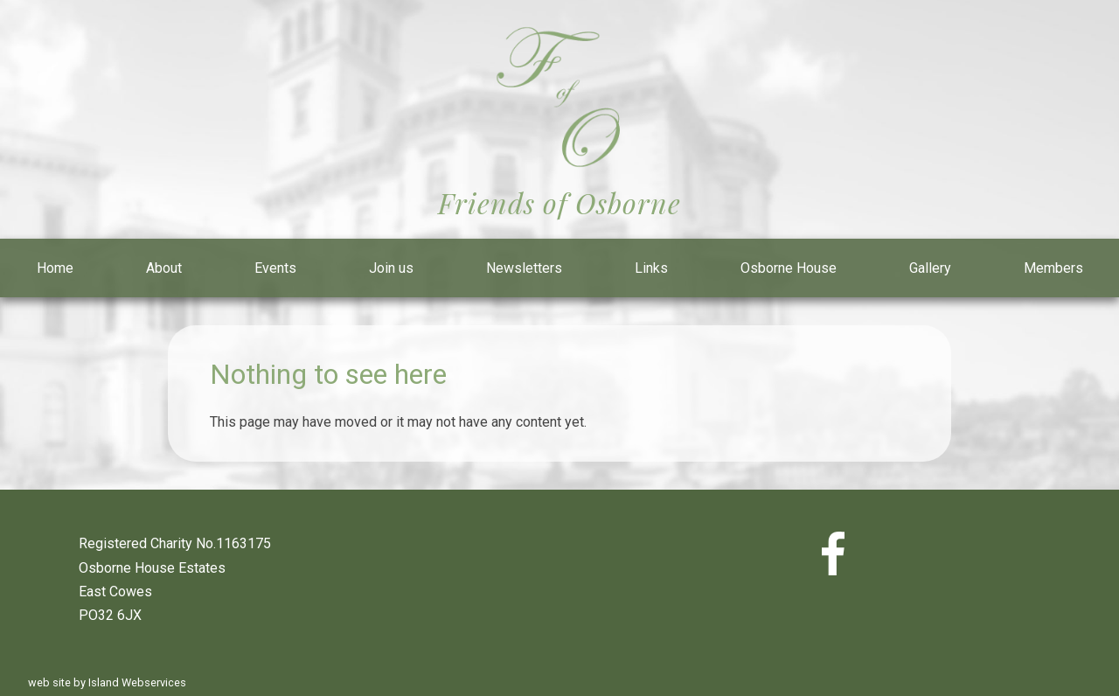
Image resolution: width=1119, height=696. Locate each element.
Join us (391, 268)
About (164, 268)
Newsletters (524, 268)
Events (275, 268)
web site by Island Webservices (107, 682)
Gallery (930, 268)
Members (1053, 268)
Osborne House (788, 268)
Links (651, 268)
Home (55, 268)
